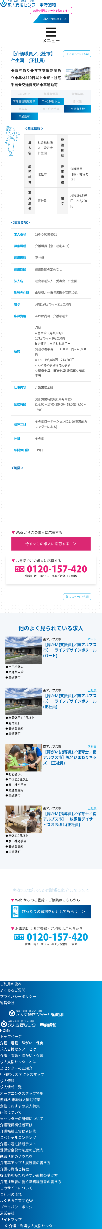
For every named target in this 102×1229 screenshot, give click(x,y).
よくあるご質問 (12, 990)
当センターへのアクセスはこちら (49, 961)
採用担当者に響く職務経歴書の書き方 (30, 1181)
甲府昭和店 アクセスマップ (22, 1074)
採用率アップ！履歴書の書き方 (25, 1162)
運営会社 (7, 1002)
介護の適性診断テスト (18, 1144)
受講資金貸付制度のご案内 (21, 1150)
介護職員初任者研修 (16, 1124)
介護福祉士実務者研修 (18, 1131)
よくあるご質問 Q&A (16, 1200)
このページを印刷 (79, 53)
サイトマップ (11, 1219)
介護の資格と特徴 (14, 1169)
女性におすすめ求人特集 (20, 1106)
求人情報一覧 (11, 1087)
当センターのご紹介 (16, 1068)
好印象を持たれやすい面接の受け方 (29, 1175)
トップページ (11, 1036)
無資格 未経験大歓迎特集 (20, 1099)
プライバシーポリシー (18, 996)
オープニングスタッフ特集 (21, 1093)
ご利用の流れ (11, 984)
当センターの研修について (21, 1118)
